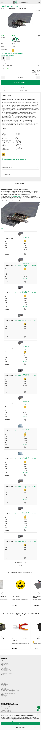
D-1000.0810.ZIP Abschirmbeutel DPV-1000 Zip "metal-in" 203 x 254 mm (25, 375)
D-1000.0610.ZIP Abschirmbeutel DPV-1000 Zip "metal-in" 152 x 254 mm (25, 348)
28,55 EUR (25, 472)
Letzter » (17, 6)
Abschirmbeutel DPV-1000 (14, 196)
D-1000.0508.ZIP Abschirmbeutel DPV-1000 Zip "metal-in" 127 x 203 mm (25, 293)
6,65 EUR (25, 251)
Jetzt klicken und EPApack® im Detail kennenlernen (13, 53)
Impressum (4, 695)
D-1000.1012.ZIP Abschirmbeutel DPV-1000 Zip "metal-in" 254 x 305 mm (25, 431)
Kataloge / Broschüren (7, 667)
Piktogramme (7, 168)
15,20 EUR (25, 361)
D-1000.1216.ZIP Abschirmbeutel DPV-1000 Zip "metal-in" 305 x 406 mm (25, 486)
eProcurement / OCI (6, 670)
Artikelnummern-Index (7, 673)
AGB (3, 694)
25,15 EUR (25, 444)
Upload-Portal (5, 665)
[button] (20, 229)
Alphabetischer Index (6, 671)
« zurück (8, 6)
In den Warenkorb (19, 82)
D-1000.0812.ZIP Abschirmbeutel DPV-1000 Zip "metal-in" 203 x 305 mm (25, 403)
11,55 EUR (25, 306)
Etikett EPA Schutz (16, 596)
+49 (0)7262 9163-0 (7, 710)
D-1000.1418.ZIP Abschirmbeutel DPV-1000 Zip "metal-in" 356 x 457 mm (25, 514)
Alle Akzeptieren (20, 723)
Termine (4, 685)
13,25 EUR (25, 333)
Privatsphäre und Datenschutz (8, 693)
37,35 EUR (25, 499)
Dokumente (6, 174)
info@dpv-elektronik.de (6, 711)
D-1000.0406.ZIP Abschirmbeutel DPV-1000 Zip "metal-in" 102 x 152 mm (25, 265)
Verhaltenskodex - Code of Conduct (9, 689)
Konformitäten (5, 664)
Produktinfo (6, 95)
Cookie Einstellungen (6, 696)
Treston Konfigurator (6, 669)
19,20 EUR (25, 389)
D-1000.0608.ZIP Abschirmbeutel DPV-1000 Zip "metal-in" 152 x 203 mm (25, 320)
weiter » (12, 6)
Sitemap (4, 674)
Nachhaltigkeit (5, 684)
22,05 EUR (25, 416)
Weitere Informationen (20, 727)
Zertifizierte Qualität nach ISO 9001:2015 (10, 690)
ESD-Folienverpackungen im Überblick (11, 158)
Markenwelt (4, 660)
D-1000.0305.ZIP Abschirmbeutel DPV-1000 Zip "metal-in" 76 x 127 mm (25, 238)
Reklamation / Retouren (7, 687)
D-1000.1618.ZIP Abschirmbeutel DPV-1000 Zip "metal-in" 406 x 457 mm (25, 541)
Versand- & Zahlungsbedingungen (9, 691)
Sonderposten (5, 663)
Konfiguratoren (5, 668)
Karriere (4, 688)
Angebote (4, 662)
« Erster (3, 6)
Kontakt (4, 683)
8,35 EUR (25, 278)
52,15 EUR (25, 527)
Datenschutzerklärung (8, 721)
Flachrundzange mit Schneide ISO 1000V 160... (19, 639)
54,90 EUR (25, 554)
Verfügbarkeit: (4, 68)
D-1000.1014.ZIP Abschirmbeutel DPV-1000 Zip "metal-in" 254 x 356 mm (25, 459)
